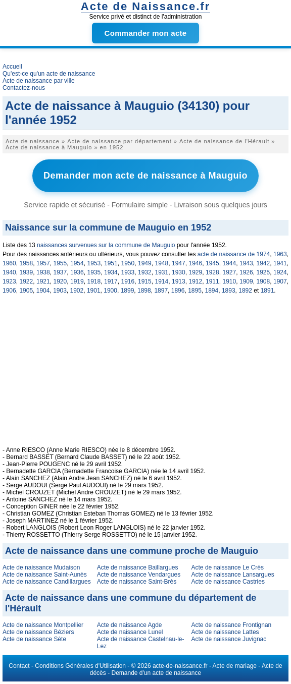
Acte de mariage (235, 665)
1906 (9, 290)
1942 (263, 263)
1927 (229, 272)
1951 (111, 263)
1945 (212, 263)
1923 (9, 281)
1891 (267, 290)
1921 (43, 281)
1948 (162, 263)
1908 (263, 281)
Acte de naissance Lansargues (232, 574)
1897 (161, 290)
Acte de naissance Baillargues (137, 567)
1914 (162, 281)
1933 (128, 272)
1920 (60, 281)
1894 (212, 290)
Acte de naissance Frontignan (231, 625)
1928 (212, 272)
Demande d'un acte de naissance (156, 672)
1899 (127, 290)
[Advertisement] (145, 375)
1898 (144, 290)
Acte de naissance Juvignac (229, 639)
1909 (246, 281)
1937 (60, 272)
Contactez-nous (24, 87)
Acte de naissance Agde (129, 625)
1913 (178, 281)
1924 (280, 272)
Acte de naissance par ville (39, 80)
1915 (145, 281)
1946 (196, 263)
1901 (94, 290)
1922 (26, 281)
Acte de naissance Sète (34, 639)
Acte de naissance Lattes (225, 632)
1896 (178, 290)
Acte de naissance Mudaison (41, 567)
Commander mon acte (146, 33)
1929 (196, 272)
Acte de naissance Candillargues (47, 581)
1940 (9, 272)
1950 (128, 263)
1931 (162, 272)
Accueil (12, 66)
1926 (246, 272)
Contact (19, 665)
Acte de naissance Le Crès (227, 567)
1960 (9, 263)
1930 (178, 272)
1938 (43, 272)
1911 (212, 281)
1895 (195, 290)
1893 (228, 290)
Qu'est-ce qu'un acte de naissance (49, 73)
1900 (110, 290)
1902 (77, 290)
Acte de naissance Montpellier (43, 625)
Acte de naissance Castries (228, 581)
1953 (94, 263)
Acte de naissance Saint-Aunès (45, 574)
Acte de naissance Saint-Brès (136, 581)
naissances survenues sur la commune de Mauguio (106, 245)
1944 (229, 263)
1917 (111, 281)
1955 (60, 263)
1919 (77, 281)
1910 (229, 281)
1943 (246, 263)
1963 (280, 254)
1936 (77, 272)
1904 (43, 290)
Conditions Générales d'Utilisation (80, 665)
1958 (26, 263)
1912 (196, 281)
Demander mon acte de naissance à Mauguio (145, 175)
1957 (43, 263)
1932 (145, 272)
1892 (245, 290)
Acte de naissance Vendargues (138, 574)
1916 (128, 281)
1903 (60, 290)
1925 (263, 272)
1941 (280, 263)
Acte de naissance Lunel (130, 632)
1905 (26, 290)
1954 (77, 263)
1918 (94, 281)
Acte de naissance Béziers (38, 632)
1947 (178, 263)
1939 (26, 272)
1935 (94, 272)
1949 (145, 263)
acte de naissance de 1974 (234, 254)
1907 (280, 281)
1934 (111, 272)
